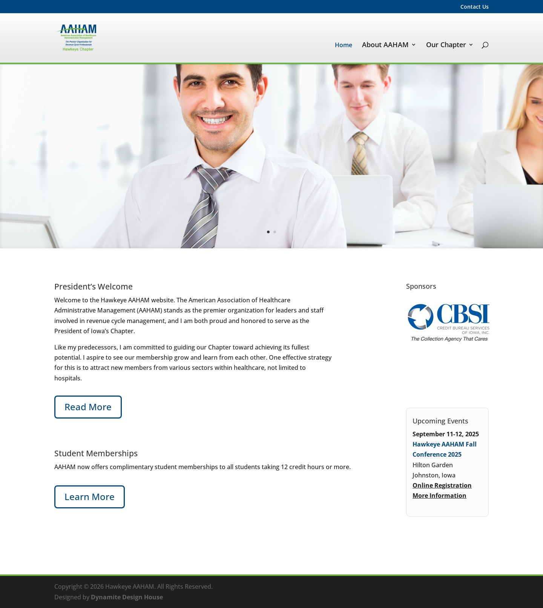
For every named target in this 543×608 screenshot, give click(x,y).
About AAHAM (385, 45)
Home (343, 45)
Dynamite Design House (127, 597)
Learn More (457, 202)
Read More (88, 406)
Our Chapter (446, 45)
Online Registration (442, 485)
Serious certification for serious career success (380, 142)
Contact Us (474, 7)
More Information (439, 495)
